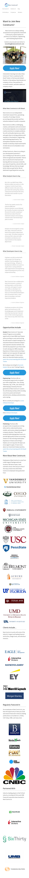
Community (5, 12)
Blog (19, 8)
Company (13, 12)
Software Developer (11, 413)
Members (20, 12)
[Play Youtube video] (14, 95)
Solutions (13, 8)
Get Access (5, 8)
